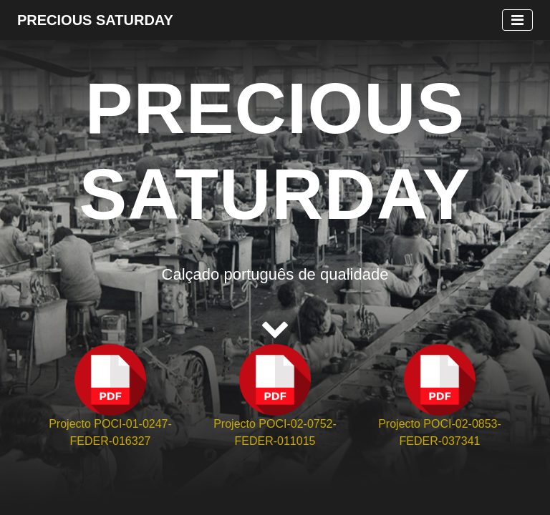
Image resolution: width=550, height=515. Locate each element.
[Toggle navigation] (517, 20)
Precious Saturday (95, 20)
